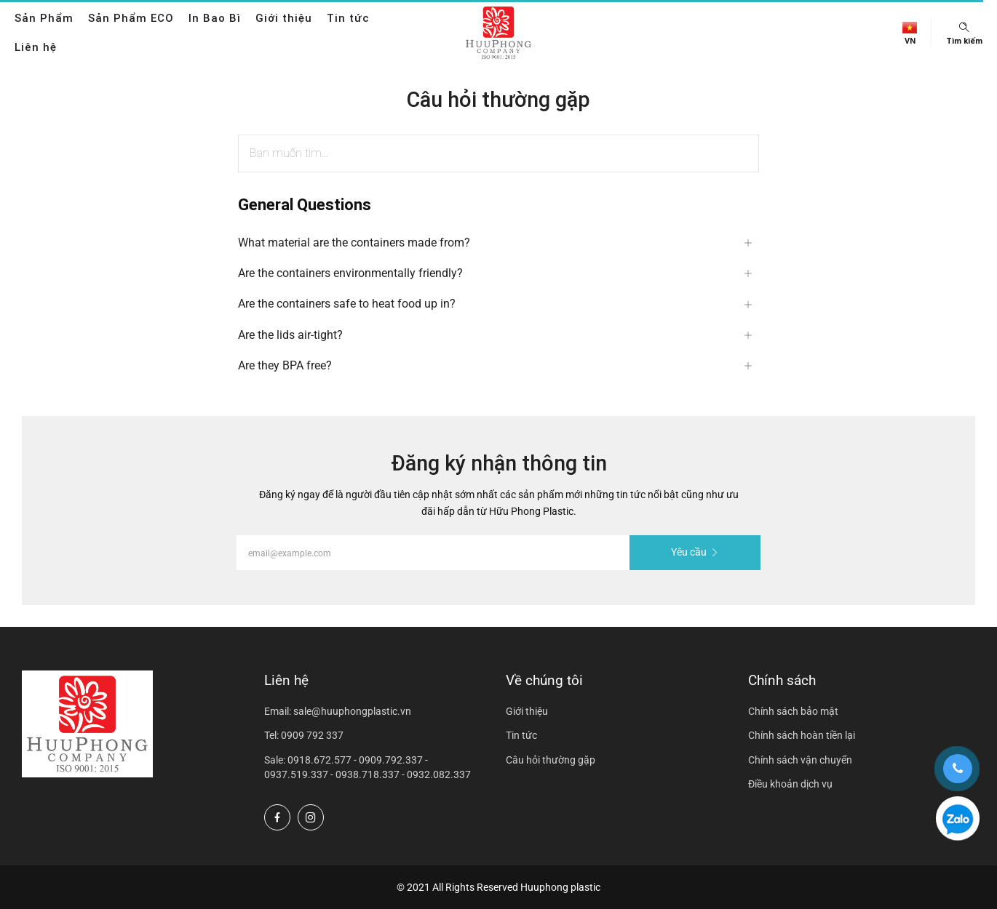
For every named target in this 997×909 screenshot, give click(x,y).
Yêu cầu (695, 552)
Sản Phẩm (44, 18)
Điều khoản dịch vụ (790, 784)
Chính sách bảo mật (793, 711)
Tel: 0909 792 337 (303, 735)
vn (910, 41)
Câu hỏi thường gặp (550, 760)
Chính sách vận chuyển (800, 760)
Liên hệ (36, 47)
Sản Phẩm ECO (131, 18)
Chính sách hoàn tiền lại (801, 735)
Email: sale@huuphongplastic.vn (337, 711)
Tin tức (348, 18)
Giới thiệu (283, 18)
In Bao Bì (214, 18)
